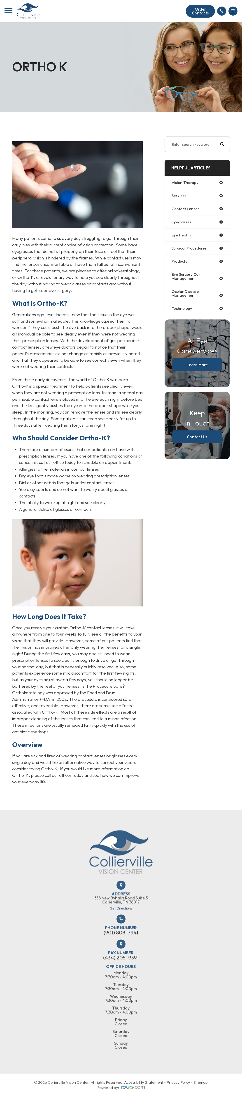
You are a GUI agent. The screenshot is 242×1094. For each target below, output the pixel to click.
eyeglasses (181, 222)
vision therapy (185, 182)
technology (182, 308)
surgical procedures (189, 248)
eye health (181, 235)
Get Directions (121, 921)
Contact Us (197, 436)
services (179, 195)
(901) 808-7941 (121, 945)
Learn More (197, 364)
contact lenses (185, 208)
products (179, 261)
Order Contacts (200, 11)
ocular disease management (185, 293)
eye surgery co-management (186, 276)
